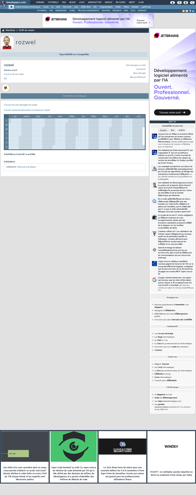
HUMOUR (142, 11)
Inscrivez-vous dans (173, 320)
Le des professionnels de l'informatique (173, 344)
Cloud (45, 7)
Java (76, 7)
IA (52, 7)
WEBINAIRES (61, 11)
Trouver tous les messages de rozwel (20, 105)
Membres (10, 30)
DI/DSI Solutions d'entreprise (28, 7)
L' (158, 350)
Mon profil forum (138, 77)
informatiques (163, 377)
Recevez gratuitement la (170, 305)
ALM (58, 7)
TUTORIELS (42, 11)
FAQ (64, 2)
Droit (132, 2)
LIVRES (72, 11)
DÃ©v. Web (85, 7)
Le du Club (163, 395)
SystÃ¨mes (146, 7)
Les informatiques (165, 337)
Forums (40, 2)
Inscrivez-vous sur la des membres (171, 347)
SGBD (118, 7)
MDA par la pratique (26, 167)
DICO (133, 11)
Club (141, 2)
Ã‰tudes (120, 2)
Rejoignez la (165, 311)
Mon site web (139, 73)
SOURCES (106, 11)
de (166, 398)
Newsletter (95, 2)
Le (158, 340)
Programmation (106, 7)
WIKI (126, 11)
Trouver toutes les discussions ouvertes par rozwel (27, 110)
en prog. (163, 374)
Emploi (108, 2)
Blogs (72, 2)
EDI (95, 7)
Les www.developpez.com (168, 401)
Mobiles (135, 7)
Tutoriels (53, 2)
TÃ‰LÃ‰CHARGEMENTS (88, 11)
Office (126, 7)
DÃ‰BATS (117, 11)
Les (164, 334)
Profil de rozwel (26, 30)
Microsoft (67, 7)
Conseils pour (166, 381)
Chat (82, 2)
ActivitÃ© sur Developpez (74, 96)
